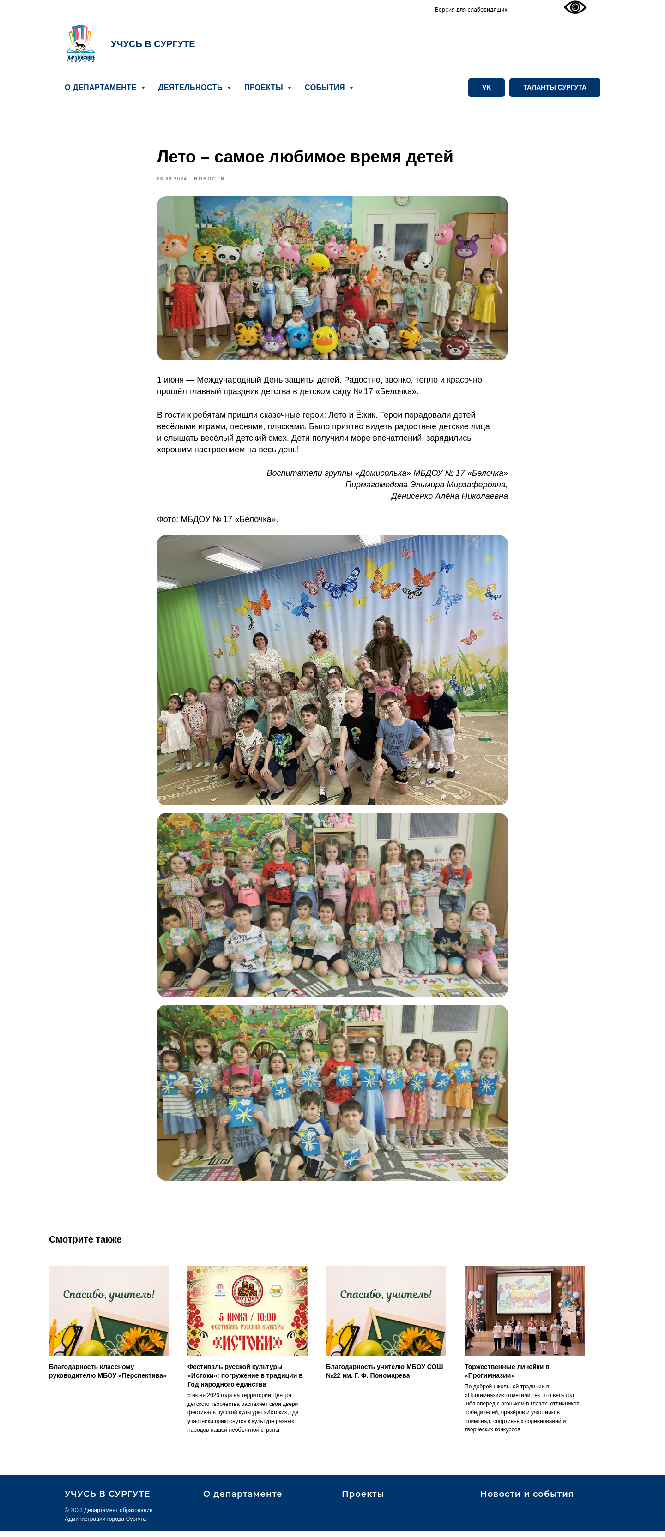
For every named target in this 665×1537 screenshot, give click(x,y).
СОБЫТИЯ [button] (326, 87)
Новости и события (527, 1500)
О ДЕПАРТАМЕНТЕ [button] (102, 87)
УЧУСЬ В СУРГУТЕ (153, 44)
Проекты (363, 1500)
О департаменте (243, 1500)
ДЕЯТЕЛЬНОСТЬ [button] (191, 87)
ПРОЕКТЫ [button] (264, 87)
